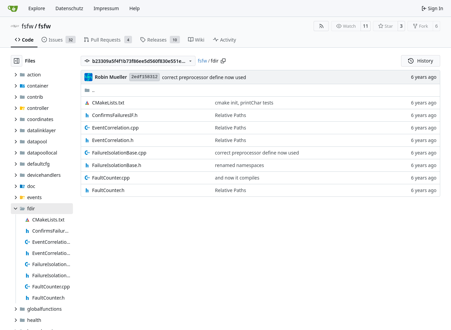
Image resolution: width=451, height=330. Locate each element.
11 (365, 26)
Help (134, 8)
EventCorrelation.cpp (115, 127)
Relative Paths (230, 115)
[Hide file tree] (16, 61)
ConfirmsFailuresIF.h (115, 115)
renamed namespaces (239, 165)
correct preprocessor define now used (204, 77)
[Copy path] (223, 60)
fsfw (27, 26)
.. (89, 90)
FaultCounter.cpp (111, 177)
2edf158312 (144, 76)
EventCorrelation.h (113, 140)
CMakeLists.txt (108, 102)
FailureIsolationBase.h (116, 165)
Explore (36, 8)
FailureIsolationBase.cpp (119, 152)
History (420, 60)
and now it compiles (237, 177)
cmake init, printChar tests (244, 102)
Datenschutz (69, 8)
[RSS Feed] (321, 26)
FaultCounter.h (108, 190)
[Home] (12, 8)
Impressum (106, 8)
